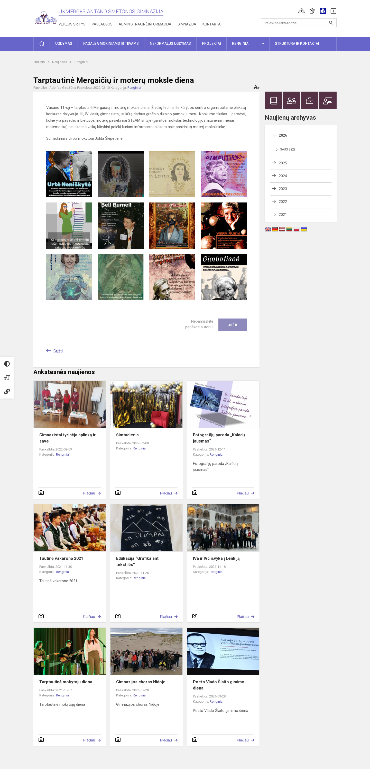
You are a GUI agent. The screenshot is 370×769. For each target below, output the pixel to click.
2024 (283, 176)
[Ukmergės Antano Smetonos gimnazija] (46, 17)
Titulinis (39, 62)
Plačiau (89, 493)
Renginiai (81, 62)
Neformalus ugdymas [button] (170, 43)
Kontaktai (211, 24)
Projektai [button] (211, 43)
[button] (301, 11)
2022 (283, 202)
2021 (283, 215)
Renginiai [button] (240, 43)
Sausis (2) (287, 149)
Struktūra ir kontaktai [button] (297, 43)
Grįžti (58, 351)
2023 (283, 189)
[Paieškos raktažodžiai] (299, 22)
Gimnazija (187, 24)
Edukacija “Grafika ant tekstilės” (137, 561)
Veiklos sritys (72, 24)
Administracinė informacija (145, 24)
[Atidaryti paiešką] (331, 22)
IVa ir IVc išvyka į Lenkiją (216, 558)
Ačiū (232, 325)
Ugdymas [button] (63, 43)
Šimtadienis (127, 434)
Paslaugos (102, 24)
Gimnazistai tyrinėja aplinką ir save (67, 438)
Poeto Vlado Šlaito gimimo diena (218, 685)
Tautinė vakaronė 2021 (61, 558)
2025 (283, 163)
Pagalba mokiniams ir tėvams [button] (111, 43)
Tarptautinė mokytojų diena (65, 681)
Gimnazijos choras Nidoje (140, 681)
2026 (283, 135)
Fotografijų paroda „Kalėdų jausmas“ (219, 438)
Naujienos (60, 62)
